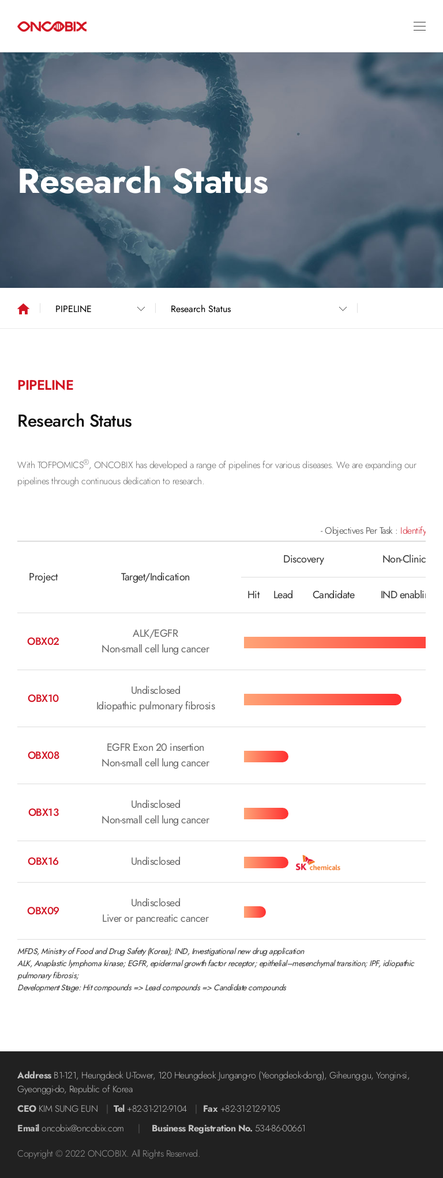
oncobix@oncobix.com (83, 1128)
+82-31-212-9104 (157, 1108)
